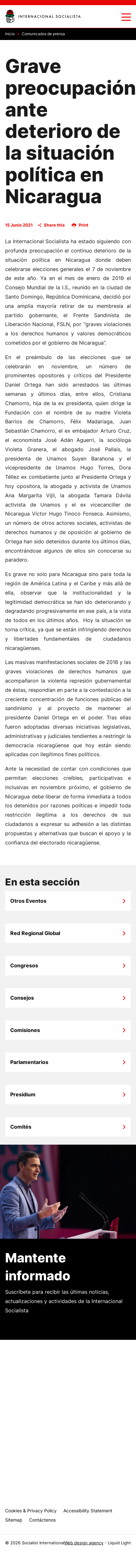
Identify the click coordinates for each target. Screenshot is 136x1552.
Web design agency (83, 1542)
